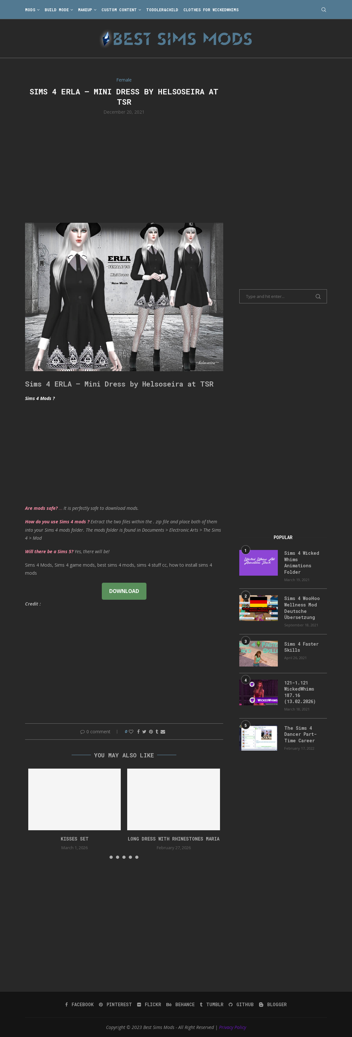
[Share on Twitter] (144, 731)
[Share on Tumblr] (156, 731)
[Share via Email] (163, 731)
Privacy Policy (232, 1027)
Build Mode (57, 9)
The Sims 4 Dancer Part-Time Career (300, 734)
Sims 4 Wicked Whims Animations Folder (301, 562)
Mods (30, 9)
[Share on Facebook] (138, 731)
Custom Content (119, 9)
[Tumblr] (212, 1004)
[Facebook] (79, 1004)
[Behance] (180, 1004)
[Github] (241, 1004)
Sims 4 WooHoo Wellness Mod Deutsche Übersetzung (302, 607)
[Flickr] (149, 1004)
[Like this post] (131, 731)
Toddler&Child (162, 9)
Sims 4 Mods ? (40, 398)
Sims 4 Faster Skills (301, 647)
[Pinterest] (115, 1004)
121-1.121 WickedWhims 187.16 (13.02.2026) (300, 692)
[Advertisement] (124, 168)
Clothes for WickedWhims (211, 9)
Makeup (85, 9)
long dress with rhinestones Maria (173, 839)
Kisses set (75, 839)
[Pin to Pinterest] (151, 731)
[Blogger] (273, 1004)
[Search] (324, 9)
